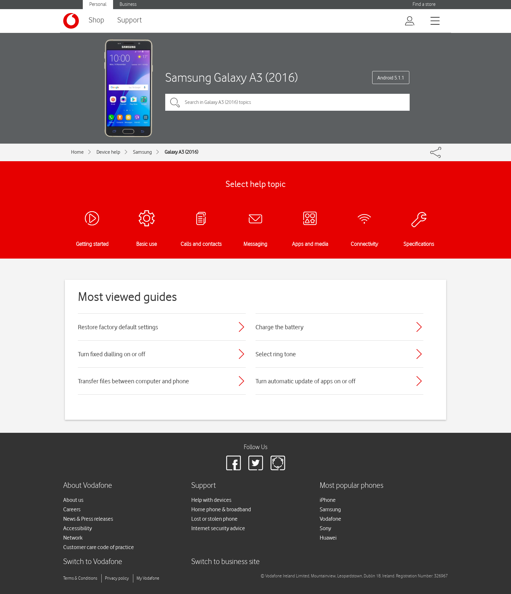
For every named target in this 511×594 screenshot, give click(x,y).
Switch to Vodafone (92, 562)
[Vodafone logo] (71, 21)
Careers (71, 509)
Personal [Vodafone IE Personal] (98, 4)
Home (77, 152)
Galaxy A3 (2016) (181, 152)
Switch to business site (225, 562)
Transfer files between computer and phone (133, 381)
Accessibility (77, 528)
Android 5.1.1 (390, 78)
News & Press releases (88, 519)
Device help (108, 152)
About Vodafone (87, 486)
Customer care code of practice (98, 547)
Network (72, 537)
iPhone (328, 500)
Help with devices (211, 500)
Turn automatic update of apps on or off (306, 381)
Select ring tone (276, 354)
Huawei (328, 537)
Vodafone (330, 519)
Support (129, 20)
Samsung (142, 152)
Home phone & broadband (221, 509)
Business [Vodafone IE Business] (128, 4)
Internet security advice (218, 528)
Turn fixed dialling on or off (111, 354)
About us (73, 500)
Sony (325, 528)
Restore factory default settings (118, 327)
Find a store (424, 4)
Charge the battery (279, 327)
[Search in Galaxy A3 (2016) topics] (287, 102)
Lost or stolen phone (214, 519)
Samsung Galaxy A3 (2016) (231, 77)
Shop (96, 20)
